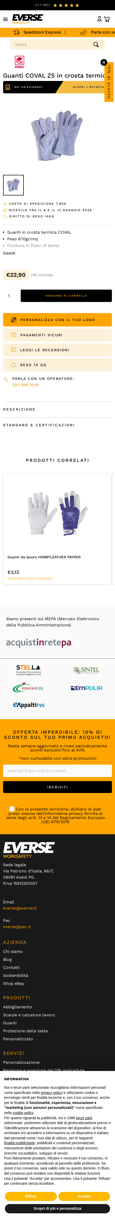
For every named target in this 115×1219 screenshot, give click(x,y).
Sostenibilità (15, 975)
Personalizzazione (21, 1062)
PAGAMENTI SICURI (41, 335)
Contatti (11, 968)
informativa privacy (63, 813)
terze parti (84, 1118)
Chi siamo (13, 952)
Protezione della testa (25, 1031)
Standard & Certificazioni (39, 425)
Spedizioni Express (41, 32)
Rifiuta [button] (30, 1196)
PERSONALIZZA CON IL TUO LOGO (53, 319)
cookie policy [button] (23, 1113)
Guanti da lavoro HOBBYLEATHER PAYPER (44, 557)
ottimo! (42, 5)
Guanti (10, 1023)
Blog (7, 960)
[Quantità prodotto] (10, 295)
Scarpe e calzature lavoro (29, 1015)
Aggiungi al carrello (66, 295)
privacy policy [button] (52, 1093)
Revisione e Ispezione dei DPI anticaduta (44, 1070)
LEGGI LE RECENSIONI (44, 350)
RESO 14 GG (33, 365)
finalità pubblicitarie (19, 1143)
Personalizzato (18, 1039)
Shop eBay (13, 983)
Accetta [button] (84, 1196)
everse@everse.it (20, 908)
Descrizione (19, 409)
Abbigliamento (17, 1007)
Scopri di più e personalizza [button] (57, 1208)
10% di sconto (109, 82)
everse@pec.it (17, 926)
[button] (5, 19)
